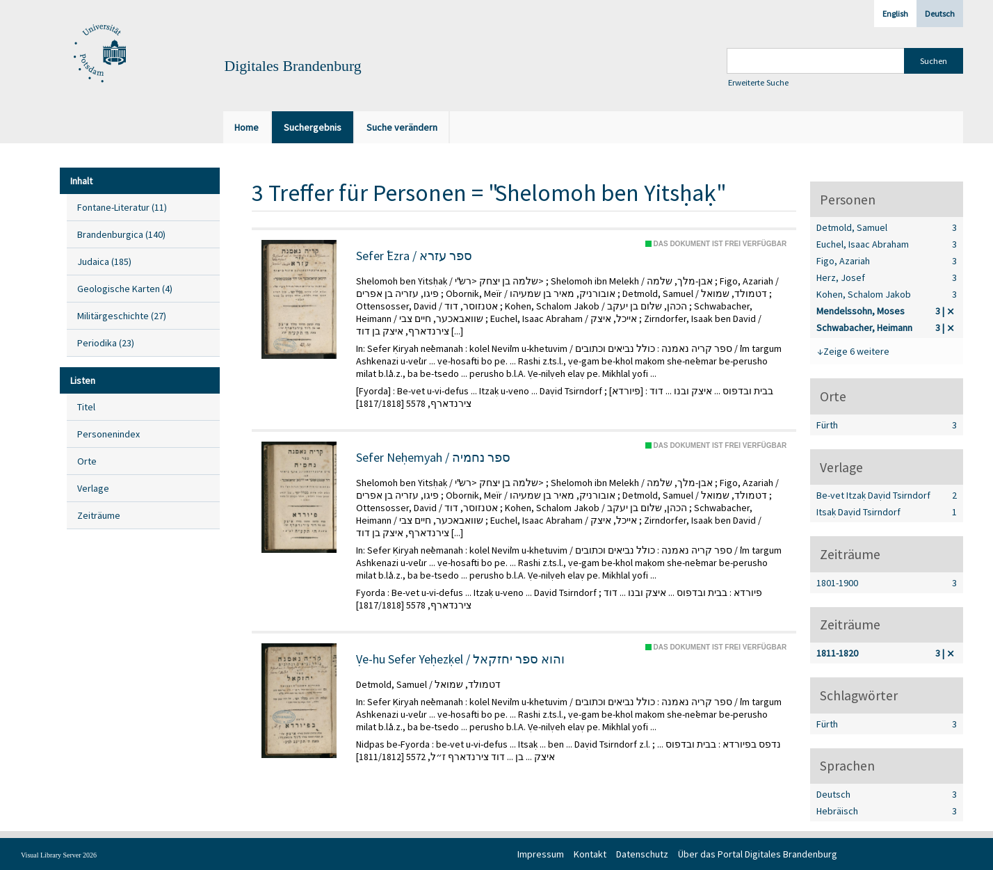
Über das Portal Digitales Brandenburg (757, 854)
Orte (87, 461)
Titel (86, 407)
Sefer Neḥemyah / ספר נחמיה (433, 457)
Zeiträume (98, 515)
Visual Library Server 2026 (59, 855)
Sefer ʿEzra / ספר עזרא (414, 256)
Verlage (93, 488)
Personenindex (108, 434)
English (895, 13)
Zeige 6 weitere (856, 351)
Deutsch (940, 13)
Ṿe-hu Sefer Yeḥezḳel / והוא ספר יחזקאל (460, 659)
